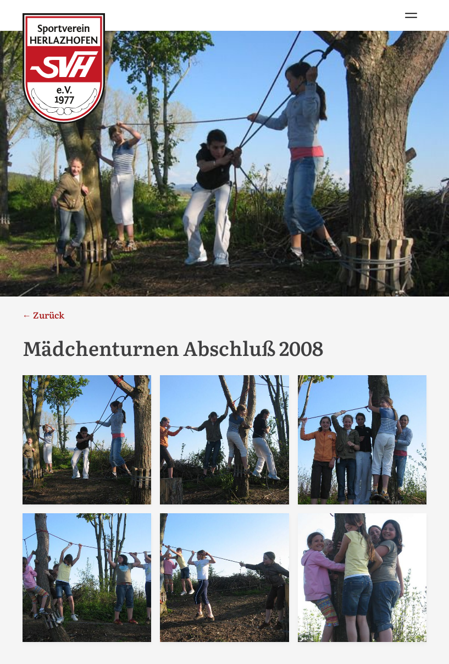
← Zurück (43, 315)
